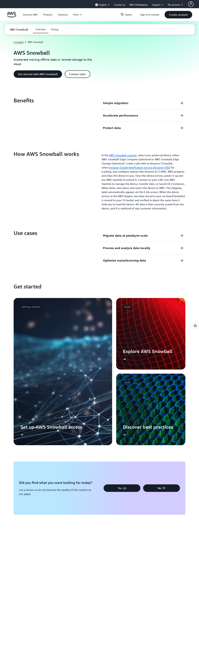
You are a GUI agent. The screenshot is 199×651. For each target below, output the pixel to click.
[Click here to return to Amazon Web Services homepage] (11, 16)
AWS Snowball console (122, 155)
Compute (19, 42)
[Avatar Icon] (191, 4)
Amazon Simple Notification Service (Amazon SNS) (139, 167)
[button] (30, 15)
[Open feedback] (195, 326)
